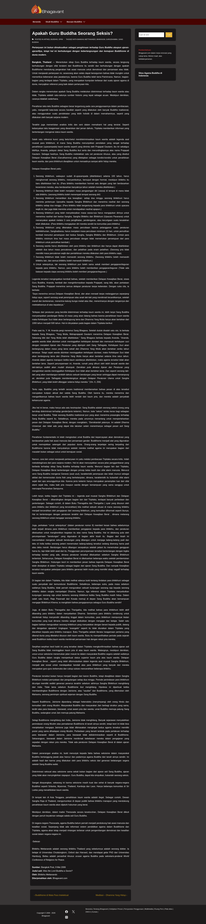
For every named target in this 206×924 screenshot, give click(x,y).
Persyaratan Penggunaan (133, 909)
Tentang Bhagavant (100, 909)
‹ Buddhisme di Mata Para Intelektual (51, 895)
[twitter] (73, 911)
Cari (169, 35)
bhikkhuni (101, 39)
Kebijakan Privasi (116, 909)
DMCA (88, 912)
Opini (61, 39)
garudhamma (112, 39)
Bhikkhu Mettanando (86, 39)
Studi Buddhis (54, 21)
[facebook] (66, 911)
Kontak (94, 912)
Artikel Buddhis (51, 39)
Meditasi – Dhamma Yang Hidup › (111, 895)
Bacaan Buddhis (76, 21)
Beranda (37, 22)
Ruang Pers (158, 909)
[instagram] (66, 917)
